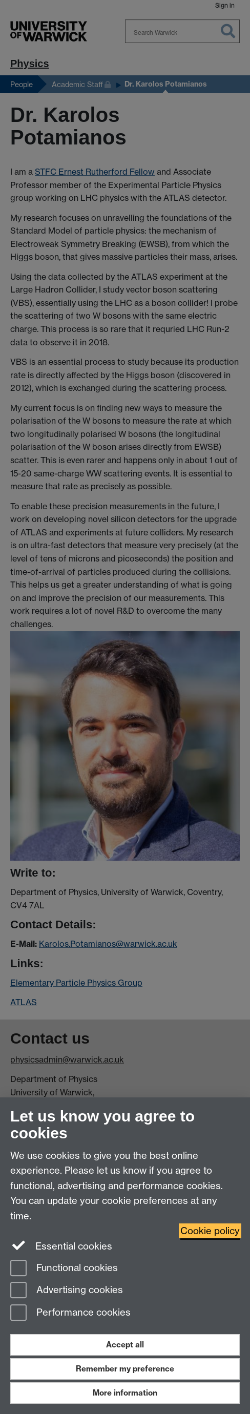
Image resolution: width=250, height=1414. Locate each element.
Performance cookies (70, 1313)
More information (125, 1393)
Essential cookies (61, 1245)
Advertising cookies (66, 1290)
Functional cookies (64, 1268)
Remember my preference (125, 1369)
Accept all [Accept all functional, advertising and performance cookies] (125, 1344)
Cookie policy (210, 1231)
